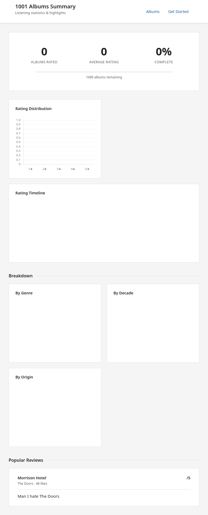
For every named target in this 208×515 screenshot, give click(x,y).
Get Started (178, 11)
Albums (153, 11)
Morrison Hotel (32, 477)
